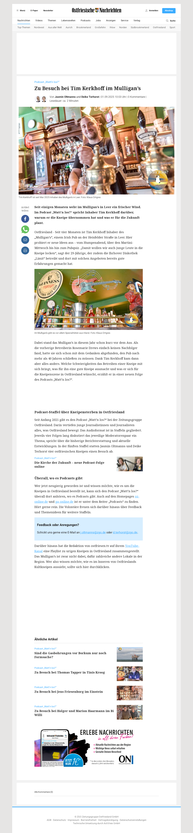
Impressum (73, 820)
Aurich (69, 27)
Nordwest (39, 27)
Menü (20, 11)
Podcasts (85, 20)
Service (124, 20)
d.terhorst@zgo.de (125, 532)
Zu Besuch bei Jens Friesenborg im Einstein (68, 692)
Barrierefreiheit (88, 820)
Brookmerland (83, 27)
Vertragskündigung (108, 820)
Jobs (98, 20)
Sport (172, 27)
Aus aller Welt (55, 27)
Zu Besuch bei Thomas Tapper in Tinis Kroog (69, 672)
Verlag (137, 20)
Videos (38, 20)
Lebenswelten (68, 20)
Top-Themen (23, 27)
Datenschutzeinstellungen (133, 820)
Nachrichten (23, 20)
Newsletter (48, 10)
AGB (49, 820)
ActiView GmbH (112, 823)
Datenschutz (59, 820)
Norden (123, 27)
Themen (52, 20)
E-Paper (34, 10)
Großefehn (100, 27)
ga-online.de (64, 502)
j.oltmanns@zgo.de (93, 532)
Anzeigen (111, 20)
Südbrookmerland (140, 27)
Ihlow (112, 27)
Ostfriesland (159, 27)
